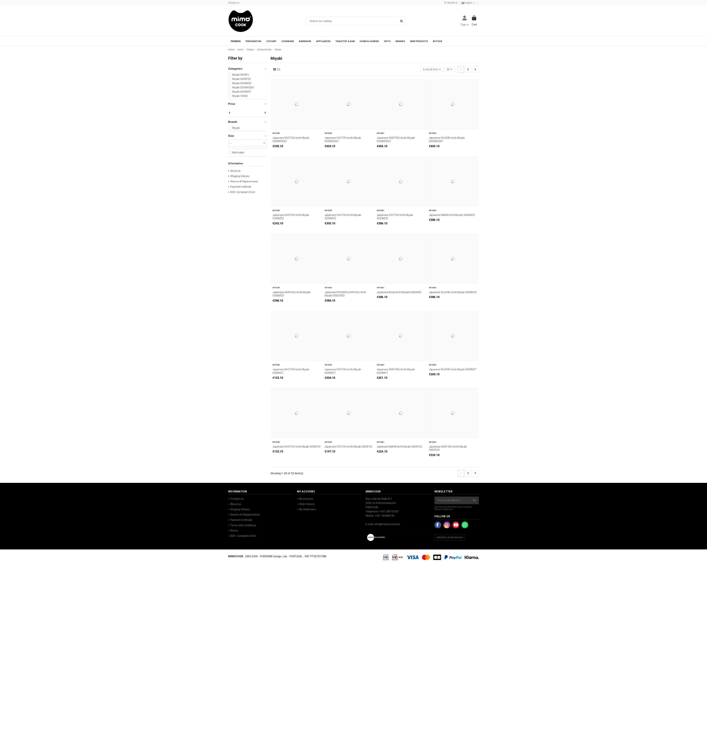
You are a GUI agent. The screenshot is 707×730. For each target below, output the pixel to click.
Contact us (233, 3)
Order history (306, 504)
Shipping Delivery (239, 176)
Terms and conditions (243, 525)
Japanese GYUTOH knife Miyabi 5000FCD (348, 446)
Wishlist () (451, 3)
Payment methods (240, 186)
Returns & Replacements (244, 181)
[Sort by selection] (432, 69)
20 (450, 69)
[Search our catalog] (402, 21)
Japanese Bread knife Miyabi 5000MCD (399, 292)
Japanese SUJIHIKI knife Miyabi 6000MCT (453, 369)
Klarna (234, 530)
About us (235, 170)
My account (306, 498)
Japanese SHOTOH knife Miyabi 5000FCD (296, 446)
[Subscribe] (474, 500)
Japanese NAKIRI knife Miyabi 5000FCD (399, 446)
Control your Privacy (449, 537)
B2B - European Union (242, 192)
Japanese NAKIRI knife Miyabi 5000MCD (452, 215)
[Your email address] (453, 500)
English (468, 3)
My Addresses (307, 509)
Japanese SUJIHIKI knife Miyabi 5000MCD (453, 292)
